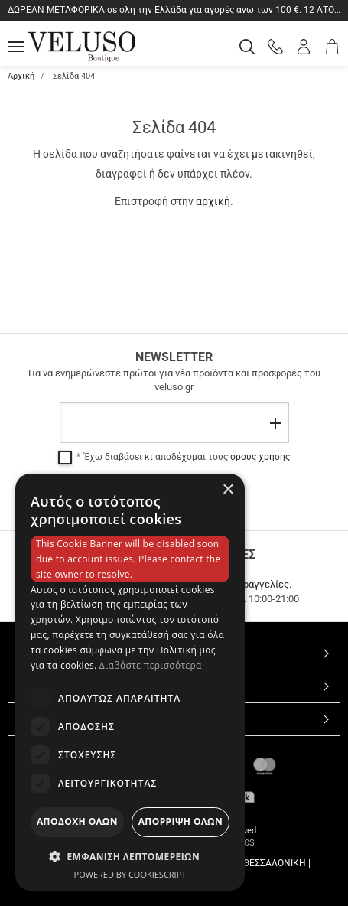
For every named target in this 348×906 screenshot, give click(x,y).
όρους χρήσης (260, 456)
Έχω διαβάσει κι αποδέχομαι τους (187, 456)
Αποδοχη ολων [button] (77, 821)
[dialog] (130, 682)
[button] (130, 856)
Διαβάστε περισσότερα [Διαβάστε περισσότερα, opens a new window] (150, 665)
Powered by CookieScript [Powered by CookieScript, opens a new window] (130, 874)
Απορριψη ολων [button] (180, 821)
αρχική (213, 201)
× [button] (227, 490)
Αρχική (21, 76)
